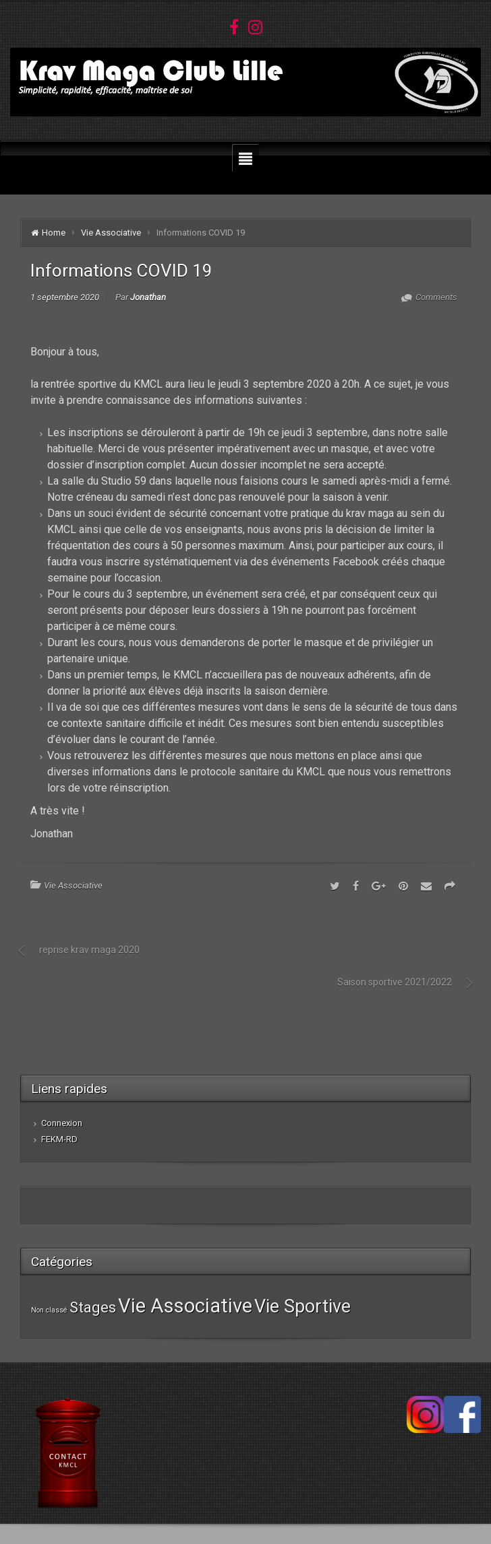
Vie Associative (111, 232)
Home (53, 232)
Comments (435, 297)
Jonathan (148, 297)
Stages (92, 1307)
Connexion (61, 1123)
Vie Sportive (302, 1306)
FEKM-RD (59, 1139)
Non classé (49, 1310)
